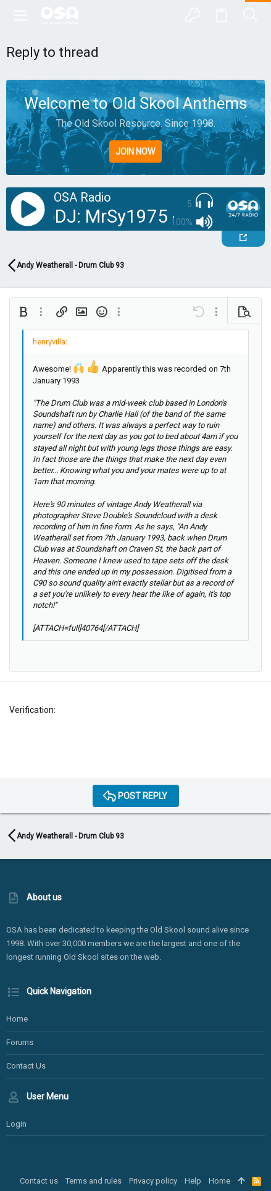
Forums (19, 1042)
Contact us (26, 1065)
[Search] (250, 15)
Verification (31, 710)
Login (16, 1124)
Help (193, 1180)
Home (17, 1018)
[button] (21, 15)
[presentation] (103, 745)
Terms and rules (93, 1180)
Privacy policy (153, 1180)
